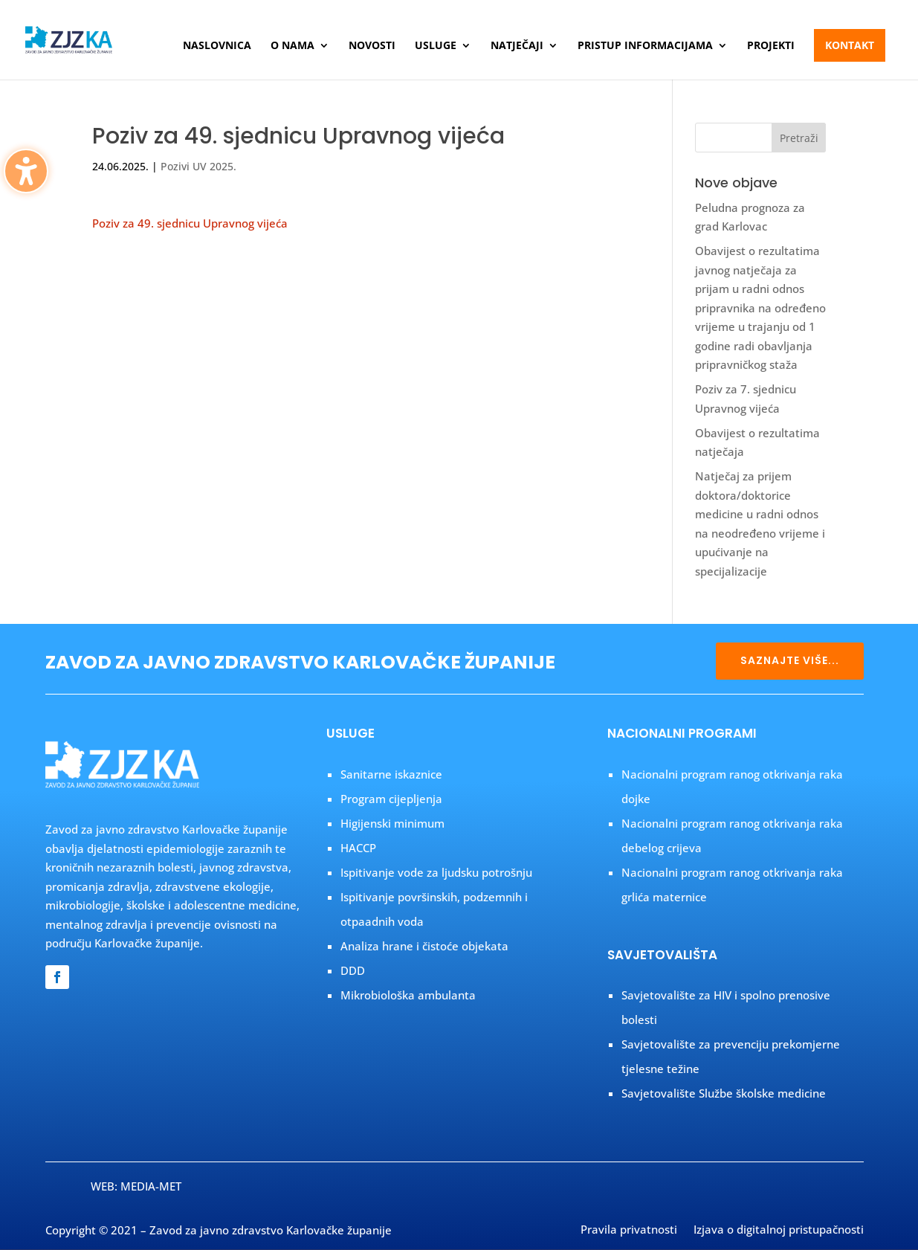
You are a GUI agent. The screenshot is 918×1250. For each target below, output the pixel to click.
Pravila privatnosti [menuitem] (629, 1231)
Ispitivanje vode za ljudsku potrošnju (436, 872)
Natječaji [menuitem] (517, 46)
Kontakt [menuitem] (849, 45)
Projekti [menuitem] (771, 46)
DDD (352, 970)
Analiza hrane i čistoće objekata (424, 945)
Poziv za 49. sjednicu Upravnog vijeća (190, 223)
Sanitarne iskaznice (391, 774)
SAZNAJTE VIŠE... (789, 660)
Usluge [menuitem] (435, 46)
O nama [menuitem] (292, 46)
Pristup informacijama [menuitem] (645, 46)
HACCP (358, 847)
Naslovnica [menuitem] (217, 46)
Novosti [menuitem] (372, 46)
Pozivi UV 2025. (198, 166)
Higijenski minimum (392, 823)
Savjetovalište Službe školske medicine (723, 1093)
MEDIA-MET (150, 1186)
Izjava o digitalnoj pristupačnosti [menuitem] (779, 1231)
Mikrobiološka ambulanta (408, 995)
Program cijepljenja (391, 798)
